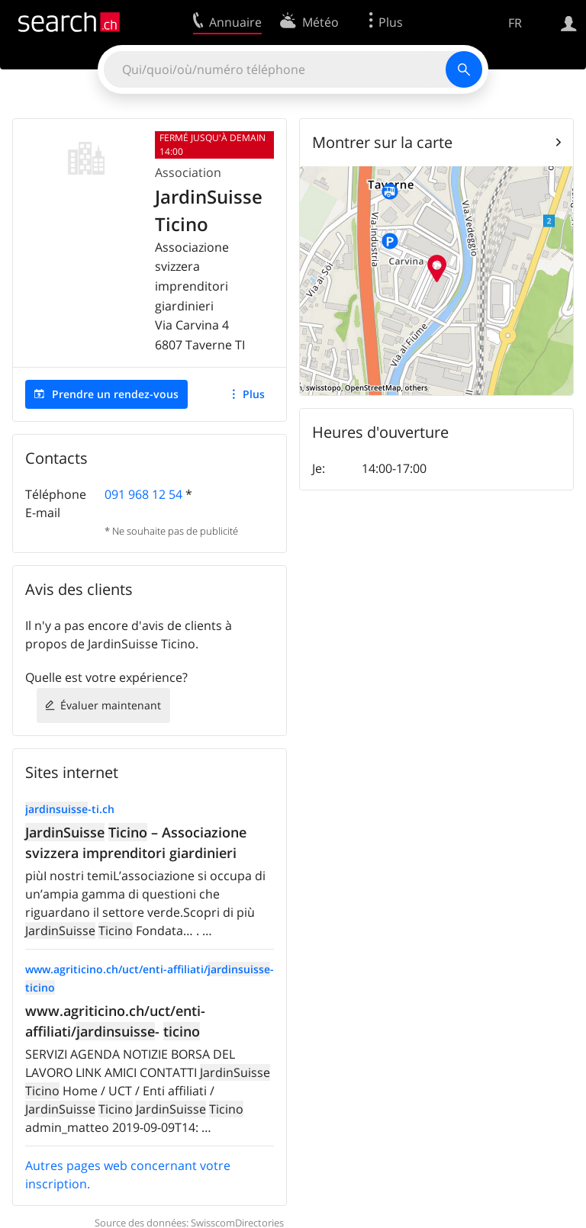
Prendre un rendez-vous (115, 394)
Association (188, 172)
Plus (254, 394)
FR (515, 22)
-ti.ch (69, 809)
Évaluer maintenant (110, 705)
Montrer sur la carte (382, 142)
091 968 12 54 (143, 494)
